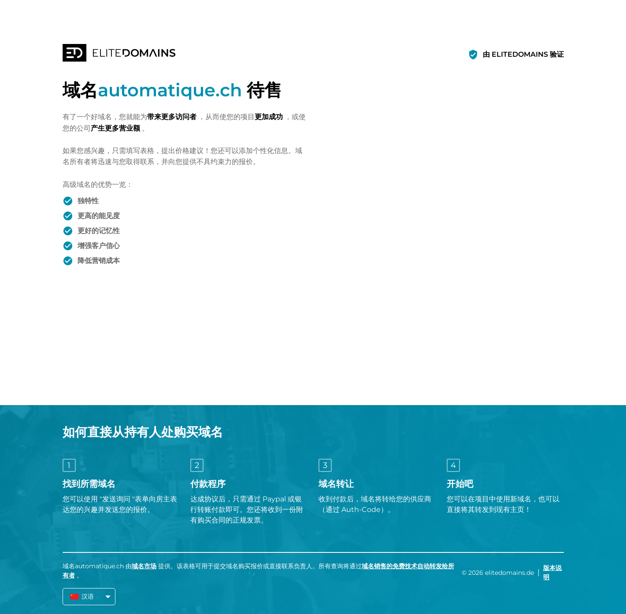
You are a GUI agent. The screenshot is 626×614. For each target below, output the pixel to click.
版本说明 (552, 572)
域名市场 (144, 566)
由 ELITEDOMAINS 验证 (523, 54)
